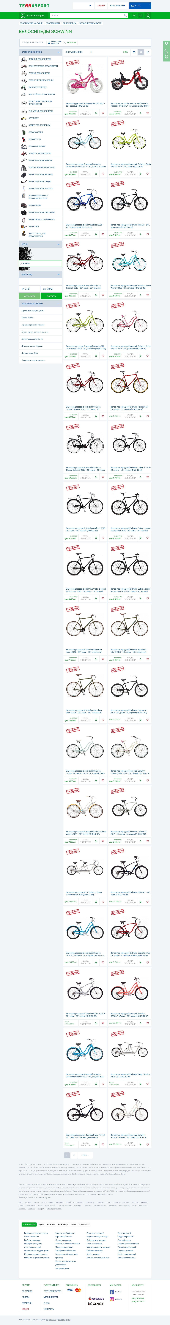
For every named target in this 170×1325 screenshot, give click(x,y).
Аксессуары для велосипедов (33, 234)
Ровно (40, 1205)
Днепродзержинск (64, 1205)
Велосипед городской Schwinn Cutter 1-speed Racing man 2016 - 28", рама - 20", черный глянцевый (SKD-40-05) (130, 530)
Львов (51, 1202)
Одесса (36, 1202)
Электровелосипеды (35, 125)
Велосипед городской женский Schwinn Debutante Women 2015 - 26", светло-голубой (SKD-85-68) (86, 166)
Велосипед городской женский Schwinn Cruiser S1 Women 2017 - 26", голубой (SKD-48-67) (85, 773)
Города (41, 1224)
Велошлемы (31, 205)
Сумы (21, 1205)
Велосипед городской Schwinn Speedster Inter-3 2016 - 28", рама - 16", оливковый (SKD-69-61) (84, 712)
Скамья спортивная (94, 1244)
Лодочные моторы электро (97, 1237)
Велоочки (30, 226)
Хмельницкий (30, 1205)
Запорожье (59, 1202)
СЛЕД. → (85, 1155)
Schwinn (25, 263)
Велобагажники (33, 146)
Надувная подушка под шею (35, 1254)
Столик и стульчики (63, 1240)
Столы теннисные (31, 1237)
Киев (20, 1202)
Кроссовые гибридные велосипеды (36, 101)
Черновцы (77, 1205)
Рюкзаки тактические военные (67, 1244)
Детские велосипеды (36, 59)
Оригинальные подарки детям (36, 1251)
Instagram (116, 1299)
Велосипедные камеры (37, 174)
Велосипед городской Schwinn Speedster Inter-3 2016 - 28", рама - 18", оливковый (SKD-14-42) (129, 652)
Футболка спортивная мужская (36, 1258)
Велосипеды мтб (124, 1233)
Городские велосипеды (37, 80)
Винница (100, 1202)
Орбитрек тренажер (95, 1251)
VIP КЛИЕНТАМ (51, 1297)
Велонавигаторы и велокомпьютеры (34, 196)
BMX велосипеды (34, 87)
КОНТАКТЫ (49, 1309)
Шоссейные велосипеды (38, 94)
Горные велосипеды (35, 73)
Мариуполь (90, 1202)
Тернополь (112, 1205)
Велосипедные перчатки (38, 212)
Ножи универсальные (64, 1247)
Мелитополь (143, 1205)
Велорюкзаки (32, 132)
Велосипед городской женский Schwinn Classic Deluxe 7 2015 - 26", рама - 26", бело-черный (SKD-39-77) (86, 469)
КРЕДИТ (25, 1309)
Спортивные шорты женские (33, 360)
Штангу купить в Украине (32, 346)
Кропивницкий (50, 1205)
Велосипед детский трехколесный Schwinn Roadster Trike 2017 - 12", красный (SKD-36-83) (130, 105)
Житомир (144, 1202)
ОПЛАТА (26, 1297)
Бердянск (32, 1209)
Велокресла (31, 139)
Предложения (84, 1224)
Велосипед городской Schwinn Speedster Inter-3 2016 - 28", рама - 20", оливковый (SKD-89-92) (84, 652)
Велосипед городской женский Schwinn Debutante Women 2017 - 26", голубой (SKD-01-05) (85, 1076)
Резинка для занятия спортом (36, 1233)
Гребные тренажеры (32, 1240)
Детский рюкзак (124, 1240)
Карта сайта (51, 1320)
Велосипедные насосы (37, 189)
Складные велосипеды (37, 111)
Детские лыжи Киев (30, 353)
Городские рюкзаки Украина (33, 325)
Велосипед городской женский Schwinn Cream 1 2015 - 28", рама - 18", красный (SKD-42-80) (83, 287)
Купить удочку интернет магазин (35, 332)
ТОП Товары (63, 1224)
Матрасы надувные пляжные (98, 1247)
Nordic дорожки (93, 1254)
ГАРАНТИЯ (27, 1303)
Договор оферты (63, 1320)
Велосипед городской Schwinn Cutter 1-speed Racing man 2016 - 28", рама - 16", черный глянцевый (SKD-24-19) (130, 591)
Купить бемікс (27, 318)
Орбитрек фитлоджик (33, 1244)
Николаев (80, 1202)
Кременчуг (87, 1205)
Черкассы (135, 1202)
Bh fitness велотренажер (96, 1240)
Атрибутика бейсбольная (65, 1251)
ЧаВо (73, 1224)
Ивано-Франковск (100, 1205)
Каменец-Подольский (54, 1209)
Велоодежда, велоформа (38, 219)
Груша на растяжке (125, 1251)
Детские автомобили (36, 153)
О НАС (47, 1303)
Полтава (117, 1202)
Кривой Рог (70, 1202)
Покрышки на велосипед (38, 167)
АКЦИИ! (101, 6)
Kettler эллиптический (127, 1254)
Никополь (22, 1209)
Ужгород (41, 1209)
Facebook (116, 1292)
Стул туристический (32, 1247)
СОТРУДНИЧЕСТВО (52, 1291)
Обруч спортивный (125, 1237)
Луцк (134, 1205)
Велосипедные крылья (36, 160)
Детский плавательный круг (98, 1258)
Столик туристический (127, 1247)
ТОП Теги (51, 1224)
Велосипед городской (95, 1233)
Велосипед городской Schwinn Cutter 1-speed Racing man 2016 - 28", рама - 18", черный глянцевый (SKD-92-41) (86, 591)
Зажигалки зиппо (62, 1268)
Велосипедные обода (36, 182)
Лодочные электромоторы (128, 1244)
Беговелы (30, 118)
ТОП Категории (29, 1224)
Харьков (28, 1202)
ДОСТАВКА (27, 1291)
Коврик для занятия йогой (32, 339)
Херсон (108, 1202)
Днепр (44, 1202)
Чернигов (125, 1202)
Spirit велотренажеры (126, 1258)
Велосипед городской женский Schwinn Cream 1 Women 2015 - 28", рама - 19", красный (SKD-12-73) (83, 409)
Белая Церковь (124, 1205)
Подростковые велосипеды (39, 66)
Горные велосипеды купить (33, 311)
